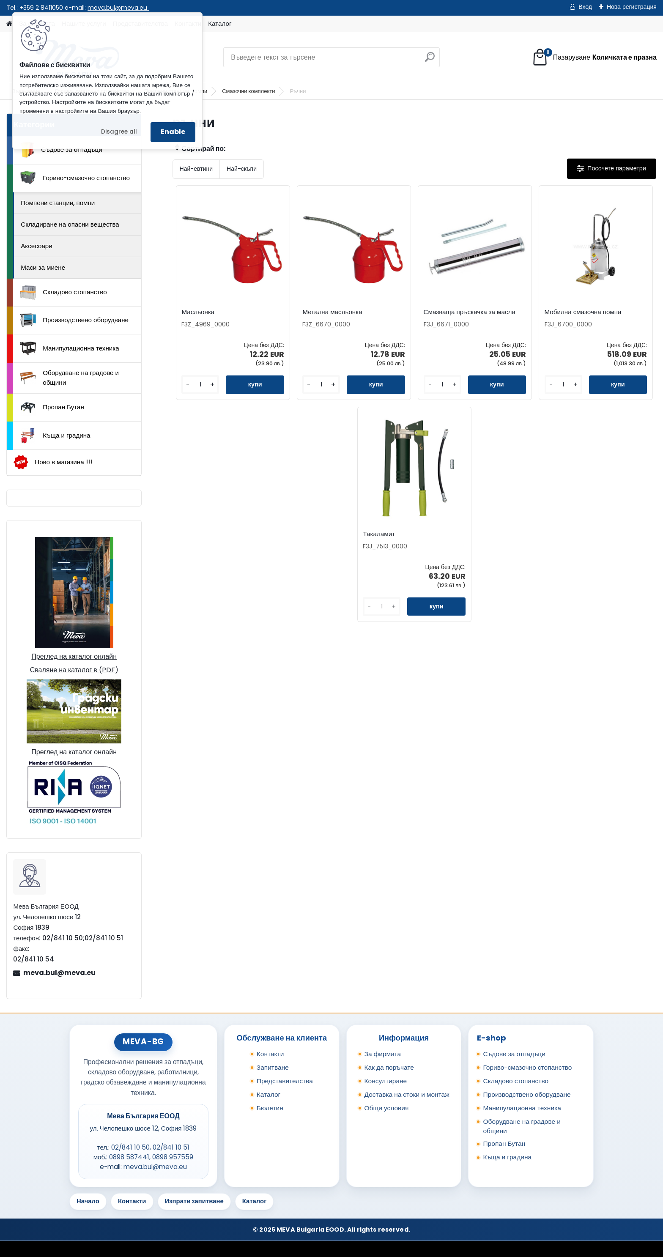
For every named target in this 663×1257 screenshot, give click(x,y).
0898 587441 (129, 1157)
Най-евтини (196, 168)
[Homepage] (9, 24)
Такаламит (379, 534)
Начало (88, 1201)
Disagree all (119, 132)
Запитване (273, 1067)
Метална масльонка (332, 312)
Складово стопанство (63, 293)
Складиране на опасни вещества (70, 224)
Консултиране (385, 1080)
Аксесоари (36, 245)
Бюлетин (270, 1108)
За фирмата (382, 1053)
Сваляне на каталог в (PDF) (74, 670)
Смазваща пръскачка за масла (469, 312)
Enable (173, 132)
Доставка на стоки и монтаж (406, 1094)
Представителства (285, 1080)
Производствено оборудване (74, 320)
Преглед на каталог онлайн (74, 656)
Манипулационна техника (69, 348)
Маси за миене (43, 267)
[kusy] (200, 384)
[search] (430, 60)
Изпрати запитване (194, 1201)
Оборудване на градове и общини (69, 377)
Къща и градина (55, 435)
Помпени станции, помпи (58, 202)
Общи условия (386, 1108)
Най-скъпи (242, 168)
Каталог (219, 23)
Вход (585, 7)
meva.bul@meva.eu (118, 7)
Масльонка (197, 312)
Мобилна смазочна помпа (583, 312)
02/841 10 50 (130, 1147)
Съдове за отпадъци (61, 149)
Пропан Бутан (52, 408)
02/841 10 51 (171, 1147)
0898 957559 (172, 1157)
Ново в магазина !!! (53, 462)
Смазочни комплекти (248, 91)
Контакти (270, 1053)
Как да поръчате (389, 1067)
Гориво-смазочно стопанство (75, 178)
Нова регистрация (632, 7)
